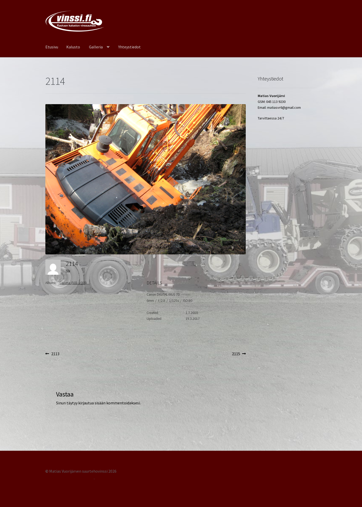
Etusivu (51, 46)
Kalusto (73, 46)
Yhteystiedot (129, 46)
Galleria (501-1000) (73, 282)
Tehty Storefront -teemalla (69, 477)
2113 (55, 354)
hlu (68, 270)
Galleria (96, 46)
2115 (239, 354)
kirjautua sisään (92, 402)
